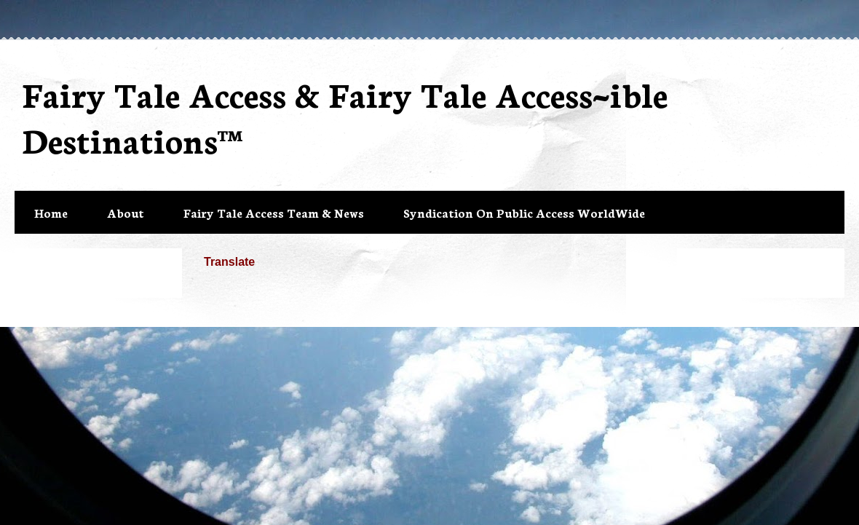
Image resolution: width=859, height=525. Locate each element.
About (125, 212)
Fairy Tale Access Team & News (273, 212)
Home (51, 212)
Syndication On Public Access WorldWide (524, 212)
